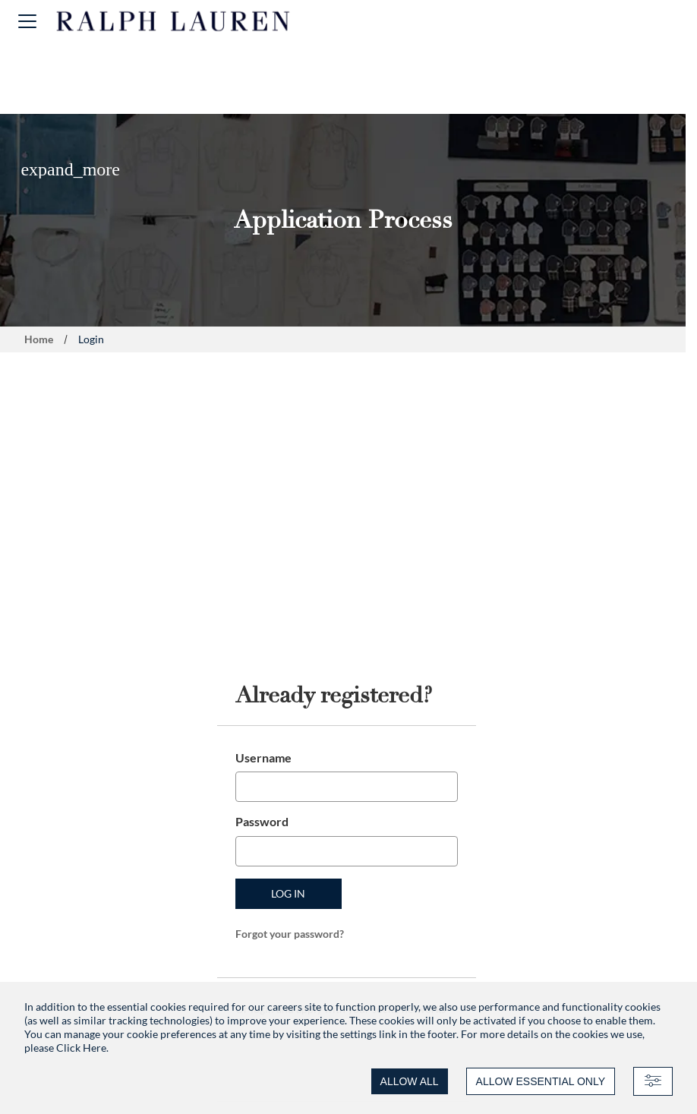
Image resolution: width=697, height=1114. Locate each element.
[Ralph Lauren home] (173, 21)
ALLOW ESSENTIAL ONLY (540, 1081)
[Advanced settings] (653, 1081)
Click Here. (82, 1047)
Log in (288, 893)
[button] (27, 21)
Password (262, 821)
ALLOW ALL (409, 1081)
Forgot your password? (289, 933)
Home (38, 339)
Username (263, 757)
